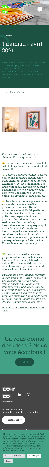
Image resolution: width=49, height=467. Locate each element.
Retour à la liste (15, 92)
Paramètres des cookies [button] (14, 456)
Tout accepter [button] (33, 456)
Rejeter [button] (8, 461)
